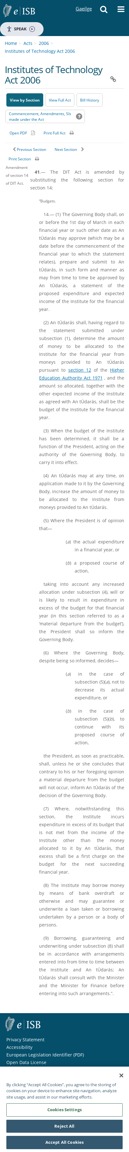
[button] (104, 11)
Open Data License (26, 1062)
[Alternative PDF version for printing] (22, 132)
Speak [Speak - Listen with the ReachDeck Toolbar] (20, 29)
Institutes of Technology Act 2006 (40, 51)
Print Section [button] (20, 159)
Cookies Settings (64, 1112)
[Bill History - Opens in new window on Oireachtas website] (90, 100)
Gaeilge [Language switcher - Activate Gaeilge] (84, 2)
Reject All (64, 1128)
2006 (44, 43)
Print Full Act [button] (54, 133)
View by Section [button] (25, 100)
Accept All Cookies (64, 1145)
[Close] (121, 1078)
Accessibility (19, 1047)
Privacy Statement (25, 1040)
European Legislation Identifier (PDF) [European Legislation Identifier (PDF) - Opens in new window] (45, 1055)
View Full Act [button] (60, 100)
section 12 (79, 370)
